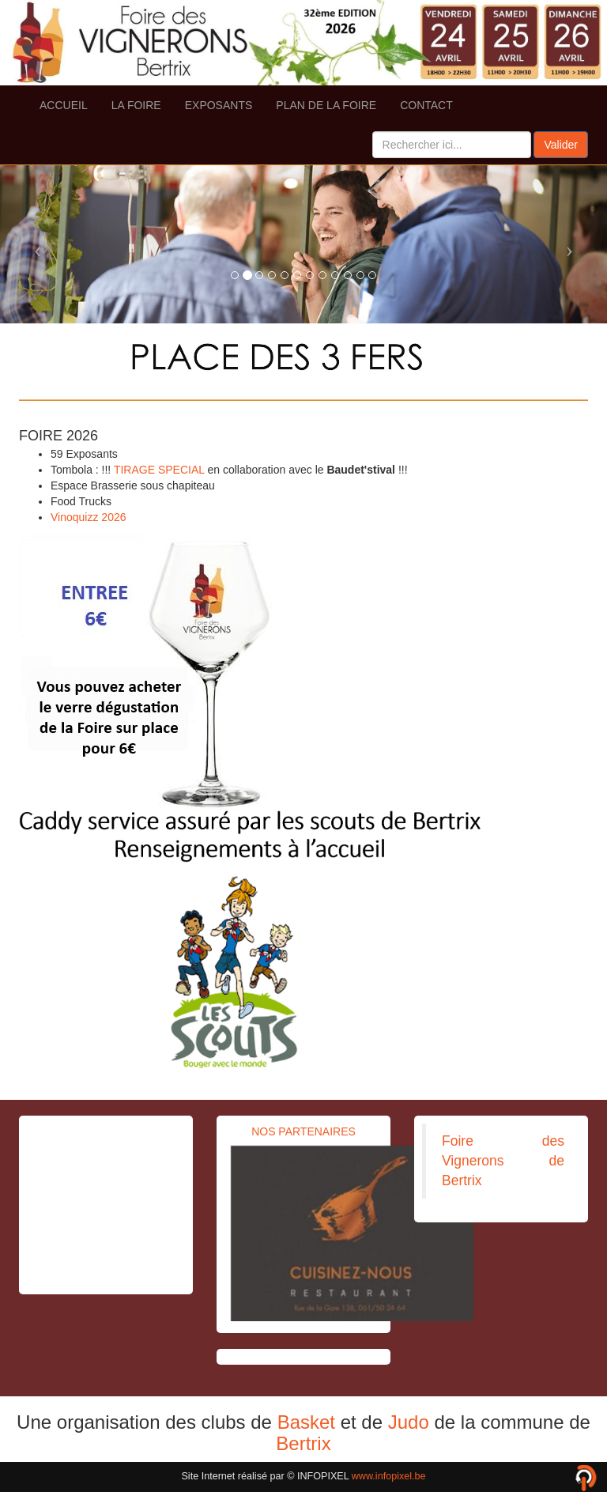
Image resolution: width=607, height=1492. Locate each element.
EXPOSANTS (219, 105)
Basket (306, 1422)
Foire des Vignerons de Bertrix (503, 1160)
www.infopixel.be (389, 1476)
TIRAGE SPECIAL (159, 469)
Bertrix (303, 1443)
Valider (561, 144)
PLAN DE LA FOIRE (326, 105)
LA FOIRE (136, 105)
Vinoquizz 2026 (88, 517)
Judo (408, 1422)
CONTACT (426, 105)
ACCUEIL (64, 105)
